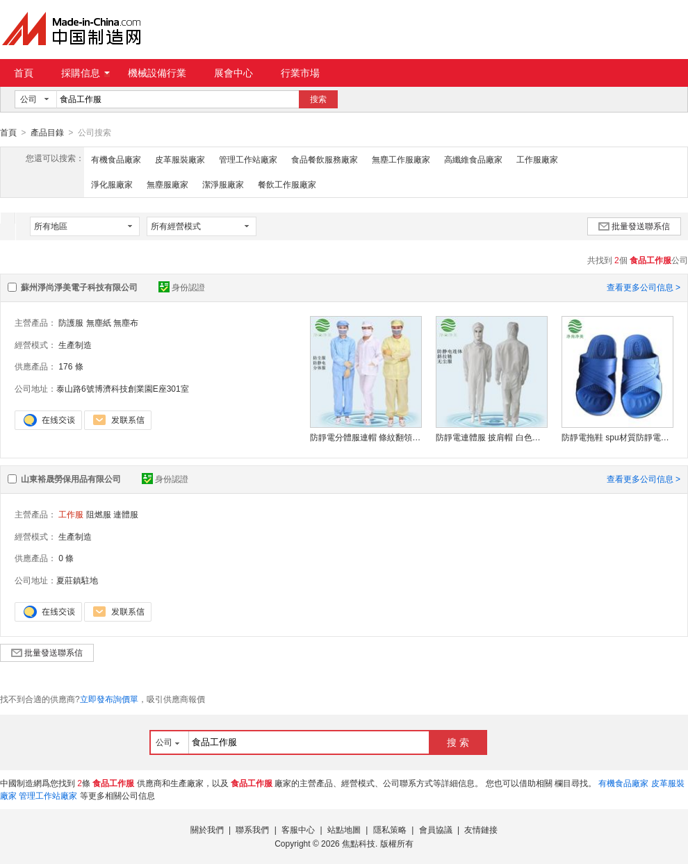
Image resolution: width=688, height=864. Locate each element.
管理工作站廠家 (248, 159)
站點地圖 (344, 829)
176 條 (70, 366)
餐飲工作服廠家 (287, 184)
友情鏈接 (481, 829)
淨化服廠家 (112, 184)
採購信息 (85, 72)
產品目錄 (47, 133)
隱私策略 (390, 829)
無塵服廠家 (167, 184)
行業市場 (300, 72)
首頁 (23, 72)
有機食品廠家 (116, 159)
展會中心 (233, 72)
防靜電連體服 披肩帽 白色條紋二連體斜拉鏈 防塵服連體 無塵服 (491, 437)
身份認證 (181, 287)
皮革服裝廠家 (180, 159)
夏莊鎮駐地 (77, 580)
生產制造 (75, 344)
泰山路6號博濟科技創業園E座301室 (122, 388)
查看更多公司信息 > (643, 287)
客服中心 (298, 829)
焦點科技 (358, 843)
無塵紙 (98, 322)
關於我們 (207, 829)
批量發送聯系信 (634, 225)
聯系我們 (252, 829)
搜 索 (458, 741)
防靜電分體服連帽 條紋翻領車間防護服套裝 (365, 437)
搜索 (318, 99)
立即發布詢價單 (109, 699)
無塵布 (125, 322)
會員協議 (435, 829)
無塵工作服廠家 (401, 159)
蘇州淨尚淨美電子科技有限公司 (79, 287)
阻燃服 (98, 514)
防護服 (70, 322)
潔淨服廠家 (223, 184)
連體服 (125, 514)
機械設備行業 (157, 72)
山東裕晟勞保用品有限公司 (71, 478)
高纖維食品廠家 (473, 159)
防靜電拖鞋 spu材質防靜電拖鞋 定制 (617, 437)
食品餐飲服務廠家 (324, 159)
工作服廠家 (537, 159)
